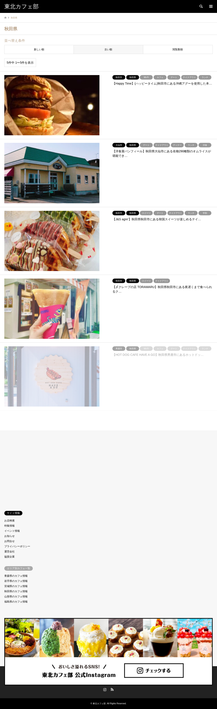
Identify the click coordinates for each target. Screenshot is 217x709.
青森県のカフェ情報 (16, 575)
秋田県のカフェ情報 (16, 591)
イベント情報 (12, 530)
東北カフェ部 (108, 682)
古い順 (108, 49)
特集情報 (9, 525)
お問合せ (9, 541)
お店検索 (9, 520)
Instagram (104, 689)
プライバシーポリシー (17, 546)
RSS (112, 689)
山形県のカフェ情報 (16, 596)
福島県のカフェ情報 (16, 601)
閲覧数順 (178, 49)
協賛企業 (9, 556)
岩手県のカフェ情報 (16, 581)
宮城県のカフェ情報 (16, 586)
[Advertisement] (108, 467)
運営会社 (9, 551)
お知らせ (9, 536)
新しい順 (39, 49)
